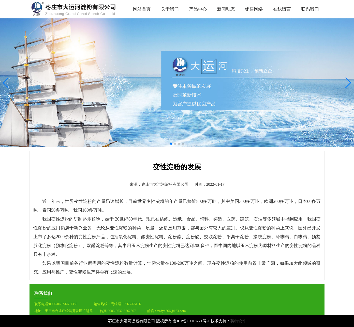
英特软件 (238, 321)
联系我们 (310, 9)
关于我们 (170, 9)
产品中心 (198, 9)
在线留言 (282, 9)
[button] (348, 83)
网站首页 (142, 9)
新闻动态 (226, 9)
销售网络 (254, 9)
